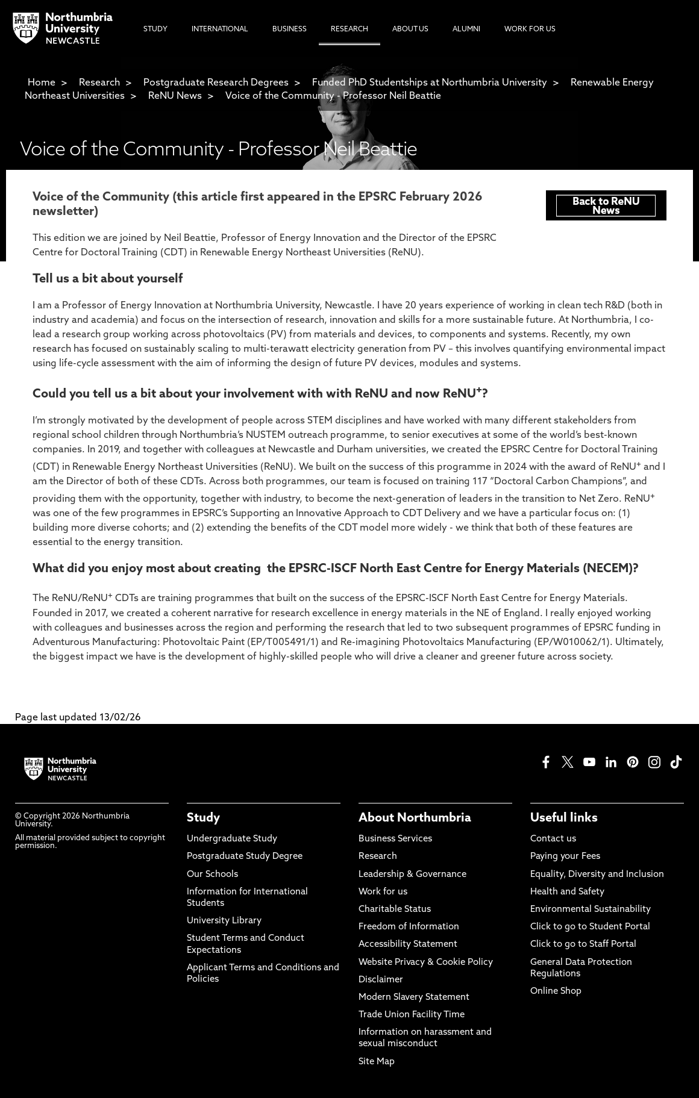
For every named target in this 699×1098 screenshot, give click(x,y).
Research (99, 83)
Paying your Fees (565, 856)
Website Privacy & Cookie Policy (426, 962)
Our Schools (212, 874)
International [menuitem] (220, 29)
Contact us (553, 839)
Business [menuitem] (289, 29)
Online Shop (555, 991)
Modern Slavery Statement (414, 997)
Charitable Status (395, 909)
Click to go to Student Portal (590, 927)
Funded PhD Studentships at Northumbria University (429, 83)
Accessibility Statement (408, 944)
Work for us (383, 892)
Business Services (395, 839)
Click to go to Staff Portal (583, 944)
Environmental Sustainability (590, 909)
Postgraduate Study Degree (244, 856)
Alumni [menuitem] (466, 29)
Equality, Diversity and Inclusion (597, 874)
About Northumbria (415, 819)
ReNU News (175, 96)
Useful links (564, 819)
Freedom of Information (409, 927)
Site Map (377, 1062)
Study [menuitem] (155, 29)
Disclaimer (381, 980)
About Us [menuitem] (410, 29)
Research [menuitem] (349, 29)
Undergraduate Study (232, 839)
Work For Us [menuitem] (530, 29)
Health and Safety (567, 892)
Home (41, 83)
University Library (224, 921)
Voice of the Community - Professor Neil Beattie (333, 96)
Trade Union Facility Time (412, 1015)
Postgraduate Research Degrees (216, 83)
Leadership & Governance (412, 874)
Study (203, 819)
